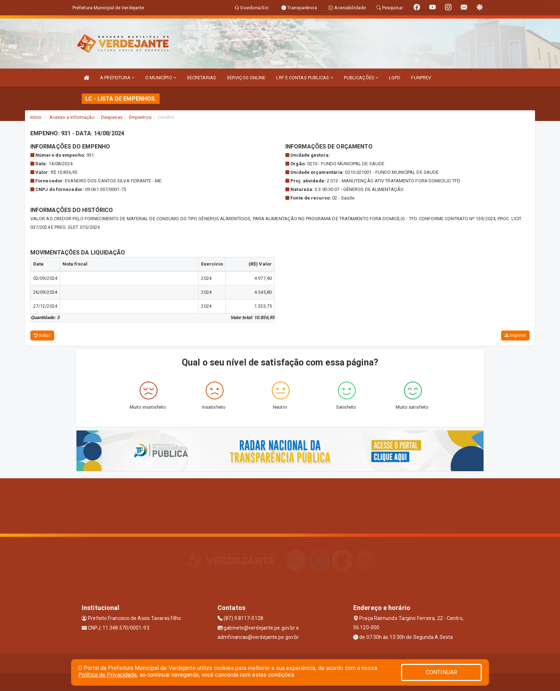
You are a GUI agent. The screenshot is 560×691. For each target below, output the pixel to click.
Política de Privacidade (107, 674)
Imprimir (515, 335)
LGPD (394, 77)
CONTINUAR (441, 672)
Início (36, 117)
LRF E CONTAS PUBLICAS (304, 77)
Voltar (42, 335)
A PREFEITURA (117, 77)
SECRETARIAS (201, 77)
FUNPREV (421, 77)
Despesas (111, 117)
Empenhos (140, 117)
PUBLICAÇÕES (361, 77)
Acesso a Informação (72, 117)
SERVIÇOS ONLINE (246, 77)
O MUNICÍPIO (160, 77)
